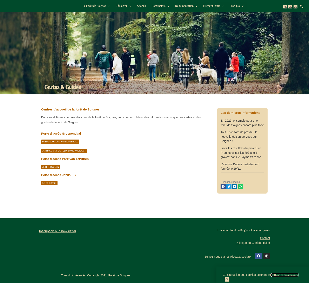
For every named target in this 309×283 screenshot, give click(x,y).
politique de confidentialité (285, 275)
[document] (154, 141)
